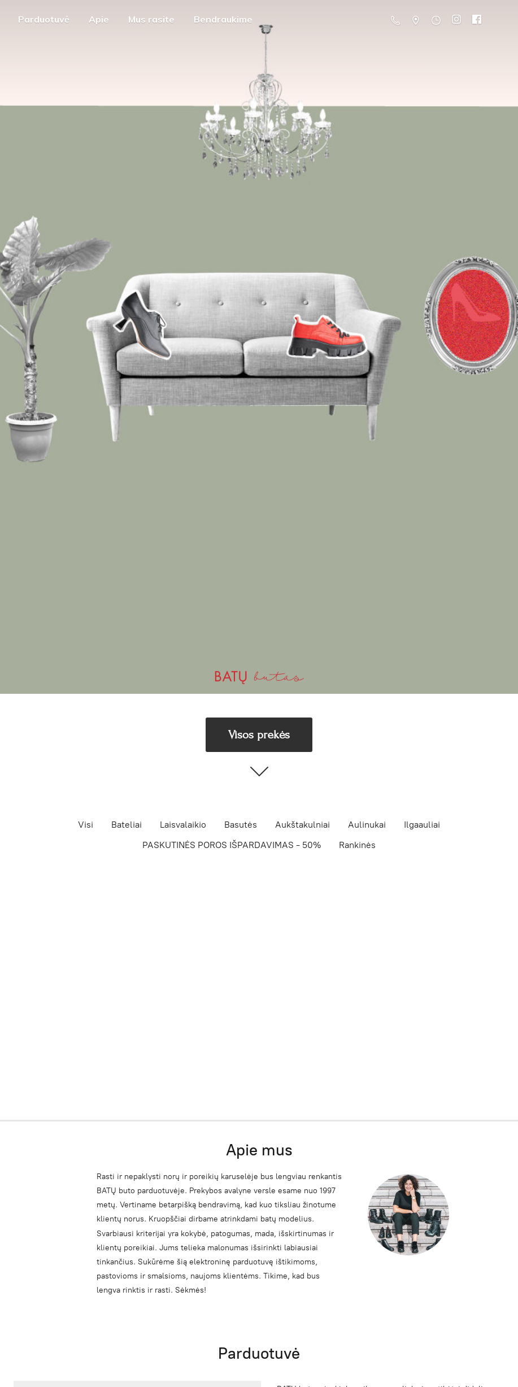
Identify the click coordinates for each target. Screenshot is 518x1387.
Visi (85, 824)
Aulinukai (367, 824)
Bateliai (126, 824)
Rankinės (357, 845)
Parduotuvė (43, 19)
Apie (99, 19)
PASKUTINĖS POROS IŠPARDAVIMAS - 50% (231, 845)
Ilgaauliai (422, 824)
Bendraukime (223, 19)
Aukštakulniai (302, 824)
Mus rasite (151, 19)
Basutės (240, 824)
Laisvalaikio (183, 824)
